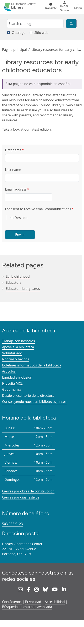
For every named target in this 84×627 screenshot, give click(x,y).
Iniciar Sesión (64, 8)
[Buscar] (71, 23)
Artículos (9, 371)
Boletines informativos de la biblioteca (31, 365)
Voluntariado (12, 353)
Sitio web (41, 32)
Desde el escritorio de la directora (28, 395)
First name (13, 150)
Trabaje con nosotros (18, 341)
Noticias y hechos (15, 359)
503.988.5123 (12, 523)
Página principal (14, 49)
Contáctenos (12, 601)
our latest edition (37, 129)
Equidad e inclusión (17, 377)
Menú (78, 8)
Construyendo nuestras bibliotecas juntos (34, 401)
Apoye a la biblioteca (18, 347)
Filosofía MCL (12, 383)
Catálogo (19, 32)
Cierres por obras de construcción (28, 491)
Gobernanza (11, 389)
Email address (16, 189)
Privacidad (33, 601)
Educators (13, 282)
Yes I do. (21, 217)
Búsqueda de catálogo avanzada (27, 606)
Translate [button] (51, 8)
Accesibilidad (55, 601)
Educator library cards (23, 288)
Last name (13, 169)
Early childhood (18, 276)
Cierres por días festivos (20, 497)
